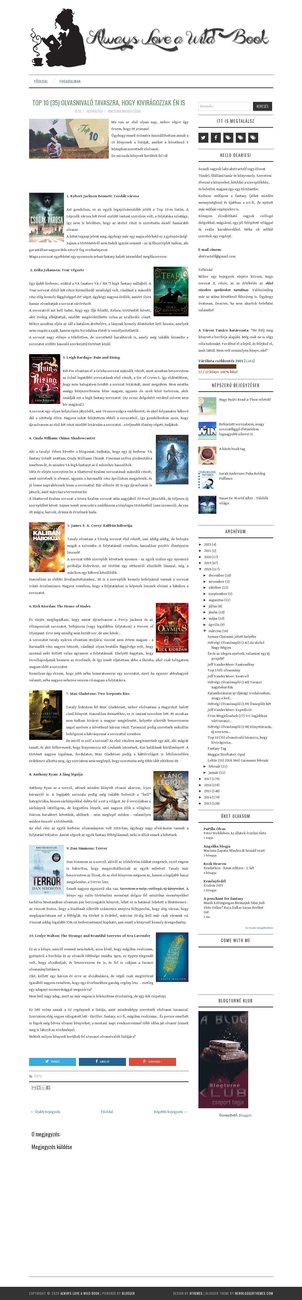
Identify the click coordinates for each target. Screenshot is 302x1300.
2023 (208, 544)
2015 (208, 791)
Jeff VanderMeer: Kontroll (228, 676)
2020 (208, 557)
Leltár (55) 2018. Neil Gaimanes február (238, 760)
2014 (208, 797)
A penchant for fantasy (223, 899)
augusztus (216, 600)
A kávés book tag (232, 449)
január (214, 773)
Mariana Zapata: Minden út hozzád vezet (234, 851)
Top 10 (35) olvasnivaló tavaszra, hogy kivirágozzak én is (108, 102)
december (217, 575)
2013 (208, 803)
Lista (249, 361)
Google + (152, 1061)
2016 (208, 785)
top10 (38, 1076)
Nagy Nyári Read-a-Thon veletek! (245, 399)
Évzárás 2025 (213, 886)
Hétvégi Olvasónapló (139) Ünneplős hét (239, 704)
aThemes (196, 1293)
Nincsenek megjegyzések (124, 111)
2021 (208, 551)
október (215, 587)
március (215, 631)
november (217, 582)
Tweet (52, 1061)
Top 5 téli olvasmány (224, 670)
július (213, 606)
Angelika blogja (217, 846)
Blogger (245, 1115)
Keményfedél (215, 881)
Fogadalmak (70, 81)
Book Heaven (215, 864)
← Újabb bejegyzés (45, 1112)
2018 (208, 569)
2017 (208, 779)
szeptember (218, 594)
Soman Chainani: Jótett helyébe (232, 637)
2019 (208, 563)
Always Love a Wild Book (79, 1293)
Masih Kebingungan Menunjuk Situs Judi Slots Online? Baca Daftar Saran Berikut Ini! (234, 907)
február (215, 766)
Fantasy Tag (217, 748)
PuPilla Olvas (215, 829)
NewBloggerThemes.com (254, 1293)
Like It (102, 1061)
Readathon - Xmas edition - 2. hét (229, 868)
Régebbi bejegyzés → (170, 1112)
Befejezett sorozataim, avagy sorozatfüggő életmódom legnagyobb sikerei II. (241, 429)
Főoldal (41, 81)
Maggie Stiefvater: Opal (226, 754)
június (214, 612)
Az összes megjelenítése (259, 927)
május (213, 618)
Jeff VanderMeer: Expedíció (230, 710)
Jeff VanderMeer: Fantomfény (231, 664)
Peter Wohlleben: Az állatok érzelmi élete (235, 833)
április (214, 625)
